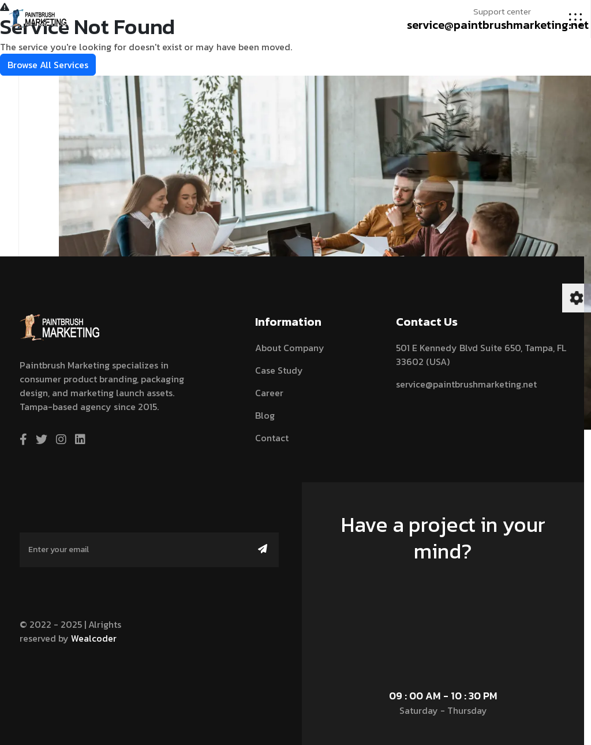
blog (265, 415)
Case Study (279, 370)
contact (272, 438)
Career (269, 393)
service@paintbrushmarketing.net (498, 24)
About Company (289, 348)
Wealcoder (94, 638)
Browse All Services (48, 65)
